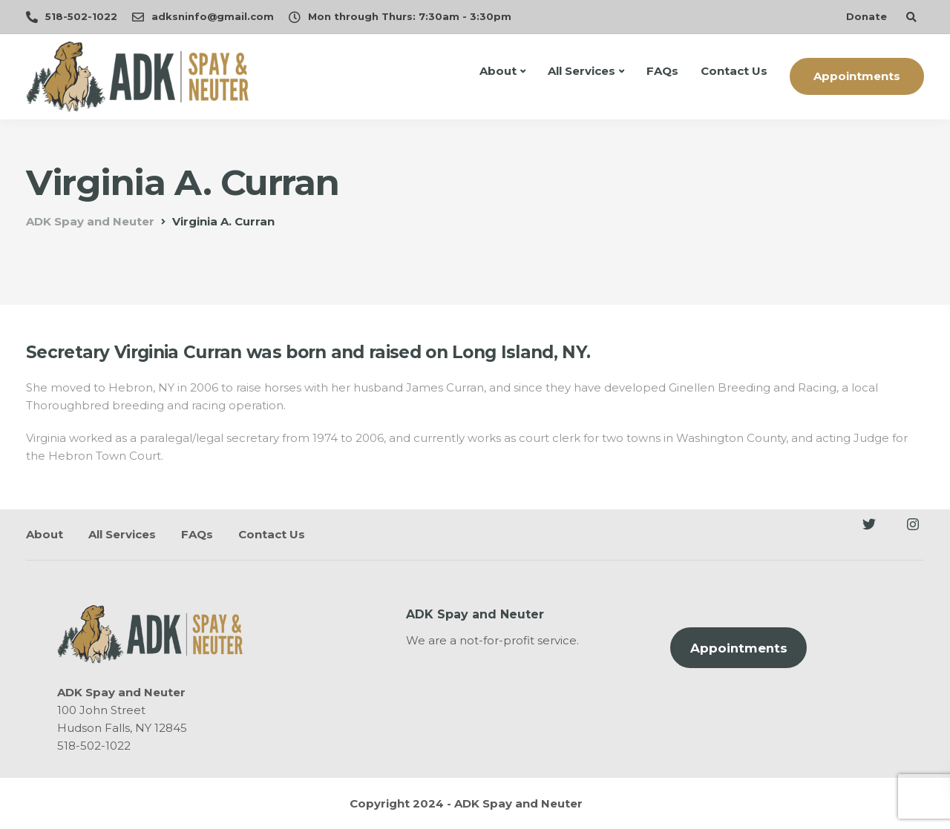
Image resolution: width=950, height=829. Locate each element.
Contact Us (734, 71)
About (498, 71)
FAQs (662, 71)
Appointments (856, 76)
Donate (866, 16)
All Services (581, 71)
